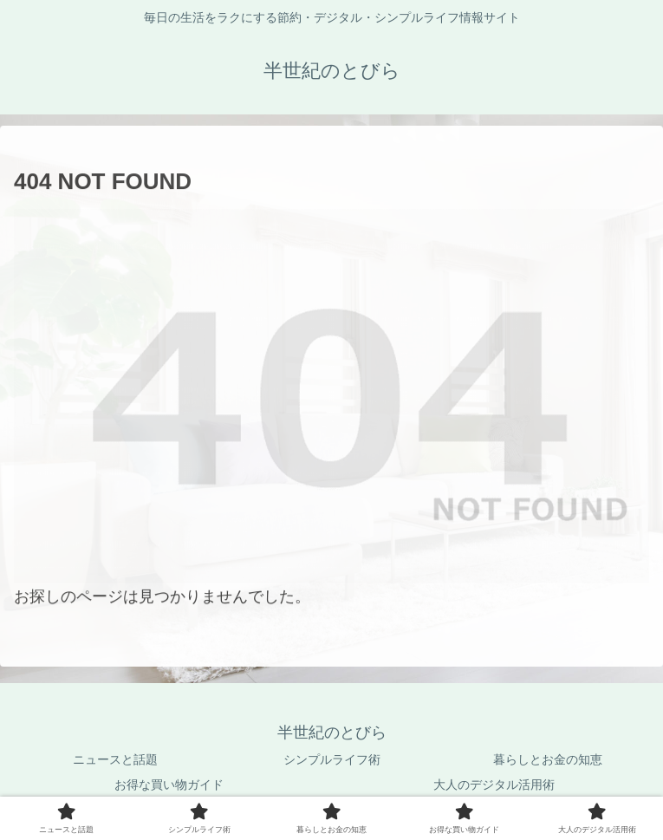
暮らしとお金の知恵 (547, 759)
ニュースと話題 (115, 759)
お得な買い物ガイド (169, 784)
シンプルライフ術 (331, 759)
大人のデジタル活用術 (494, 784)
